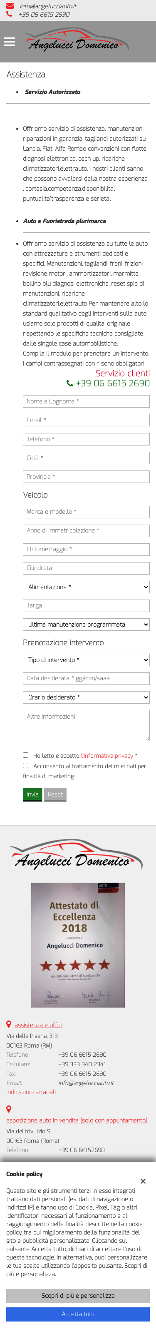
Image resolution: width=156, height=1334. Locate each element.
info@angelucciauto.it (48, 6)
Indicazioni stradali (31, 1092)
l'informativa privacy (107, 755)
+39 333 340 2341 (82, 1064)
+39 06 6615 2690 (43, 15)
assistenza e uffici (38, 1025)
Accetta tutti (78, 1314)
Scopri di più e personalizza (78, 1296)
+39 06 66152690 (81, 1150)
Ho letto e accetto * (85, 755)
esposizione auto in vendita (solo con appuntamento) (76, 1121)
